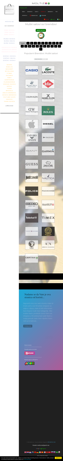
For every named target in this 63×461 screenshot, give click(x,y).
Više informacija (27, 459)
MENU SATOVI (41, 30)
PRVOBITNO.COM (51, 442)
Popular (23, 43)
